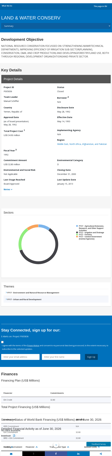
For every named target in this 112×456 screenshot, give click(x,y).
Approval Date (11, 117)
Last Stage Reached (14, 179)
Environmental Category (70, 160)
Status (60, 87)
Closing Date (64, 170)
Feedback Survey (99, 444)
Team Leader (11, 97)
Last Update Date (66, 179)
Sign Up (91, 356)
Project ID (9, 87)
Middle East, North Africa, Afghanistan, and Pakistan (82, 144)
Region (61, 140)
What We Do (7, 6)
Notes (7, 189)
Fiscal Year (10, 150)
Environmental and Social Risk (19, 170)
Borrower (63, 97)
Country (8, 107)
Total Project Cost (14, 130)
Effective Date (64, 117)
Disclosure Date (65, 107)
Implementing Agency (69, 130)
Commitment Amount (15, 160)
